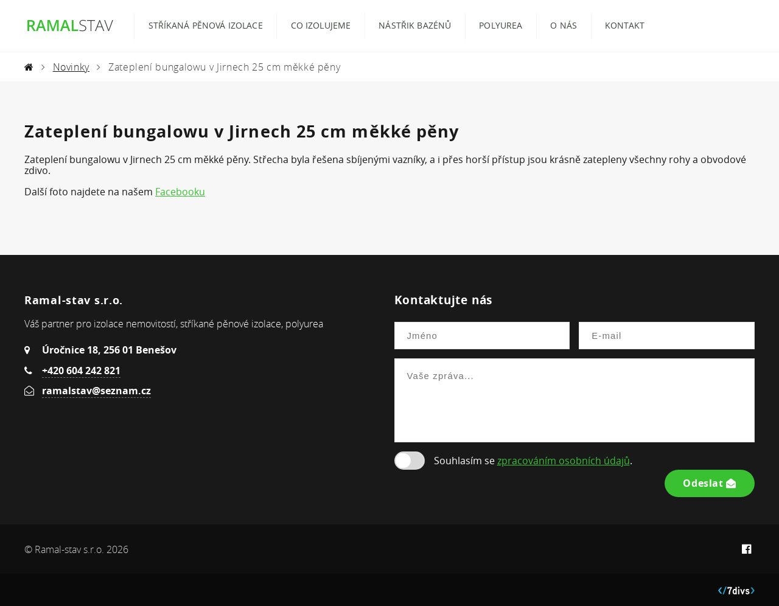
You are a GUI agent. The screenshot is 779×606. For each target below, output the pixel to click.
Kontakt (625, 25)
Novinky (71, 67)
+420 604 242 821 (81, 370)
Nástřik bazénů (415, 25)
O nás (563, 25)
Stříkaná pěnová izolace (205, 25)
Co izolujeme (321, 25)
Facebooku (180, 191)
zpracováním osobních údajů (563, 460)
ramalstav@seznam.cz (96, 390)
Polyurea (500, 25)
